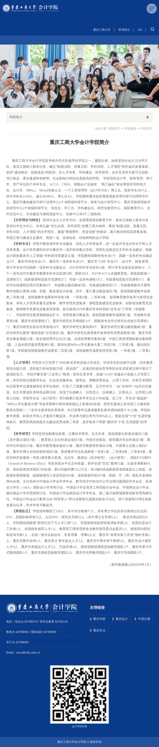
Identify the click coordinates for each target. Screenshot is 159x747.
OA (140, 29)
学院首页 (114, 128)
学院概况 (130, 128)
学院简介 (147, 128)
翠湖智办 (124, 29)
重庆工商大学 (102, 29)
